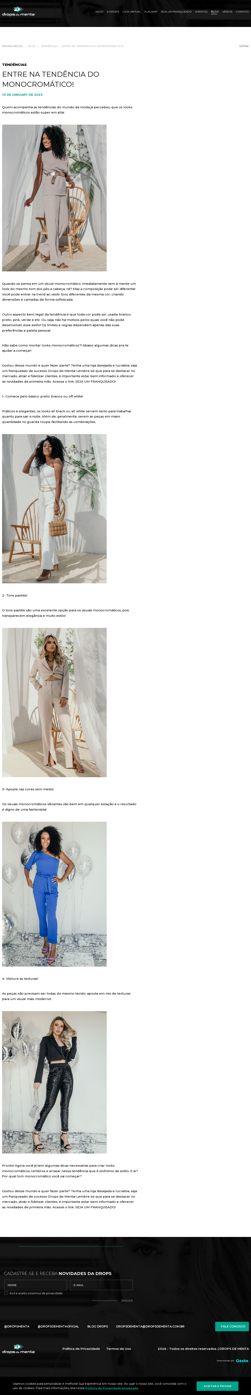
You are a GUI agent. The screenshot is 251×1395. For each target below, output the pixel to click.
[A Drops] (113, 11)
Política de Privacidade (81, 1349)
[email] (101, 1285)
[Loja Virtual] (132, 11)
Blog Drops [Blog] (97, 1327)
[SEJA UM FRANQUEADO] (176, 11)
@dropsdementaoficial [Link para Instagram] (58, 1327)
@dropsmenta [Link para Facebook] (16, 1327)
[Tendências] (49, 46)
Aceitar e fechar (217, 1386)
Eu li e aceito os (36, 1293)
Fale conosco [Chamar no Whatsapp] (232, 1327)
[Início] (99, 11)
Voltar (244, 46)
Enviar (127, 1301)
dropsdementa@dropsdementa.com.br (150, 1327)
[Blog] (215, 11)
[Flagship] (151, 11)
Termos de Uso (118, 1349)
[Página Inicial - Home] (19, 11)
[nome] (35, 1285)
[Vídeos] (227, 11)
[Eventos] (201, 11)
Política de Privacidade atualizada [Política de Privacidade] (111, 1388)
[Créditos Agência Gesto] (242, 1361)
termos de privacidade (47, 1293)
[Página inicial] (12, 46)
